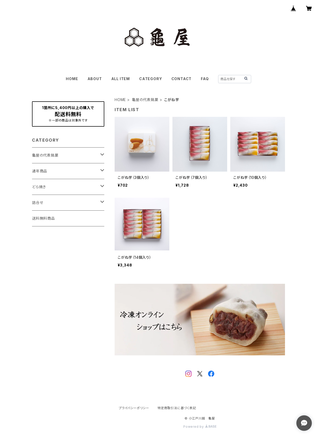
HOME (72, 79)
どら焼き (39, 187)
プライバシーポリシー (134, 408)
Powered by (199, 427)
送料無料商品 (43, 218)
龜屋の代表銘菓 (145, 99)
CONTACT (181, 79)
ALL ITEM (120, 79)
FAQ (205, 79)
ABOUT (95, 79)
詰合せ (37, 202)
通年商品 (39, 171)
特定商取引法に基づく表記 (176, 408)
